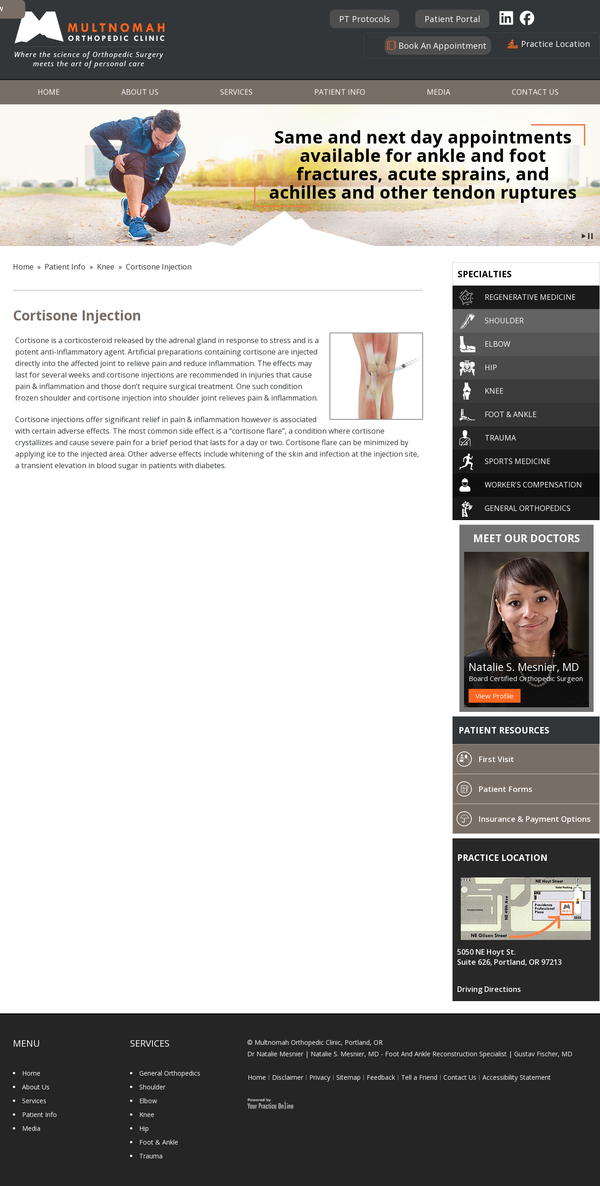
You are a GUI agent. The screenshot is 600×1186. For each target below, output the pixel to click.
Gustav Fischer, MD (543, 1053)
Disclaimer (287, 1077)
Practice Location (555, 43)
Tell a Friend (419, 1077)
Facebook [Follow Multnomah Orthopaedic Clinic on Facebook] (528, 18)
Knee (105, 267)
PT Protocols (364, 18)
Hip (491, 367)
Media (438, 92)
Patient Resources (503, 730)
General (528, 508)
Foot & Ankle (511, 414)
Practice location (502, 858)
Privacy (319, 1077)
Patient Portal (452, 18)
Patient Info (339, 92)
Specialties (485, 274)
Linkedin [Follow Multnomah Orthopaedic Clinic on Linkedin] (506, 18)
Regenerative (530, 297)
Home (49, 92)
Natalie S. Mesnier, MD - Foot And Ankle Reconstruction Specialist (409, 1053)
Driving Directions (489, 989)
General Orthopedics (169, 1073)
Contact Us (535, 92)
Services (236, 92)
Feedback (381, 1077)
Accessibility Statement (516, 1077)
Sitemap (348, 1077)
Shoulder (504, 320)
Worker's (533, 485)
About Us (139, 92)
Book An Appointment (442, 45)
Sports (517, 461)
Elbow (497, 344)
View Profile (494, 695)
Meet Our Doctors (526, 538)
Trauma (500, 438)
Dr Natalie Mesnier (275, 1053)
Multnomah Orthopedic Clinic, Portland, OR (319, 1042)
